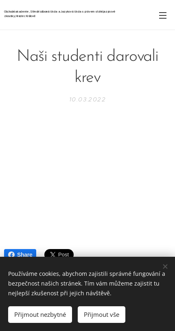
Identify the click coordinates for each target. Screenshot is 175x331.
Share (20, 254)
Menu (162, 15)
